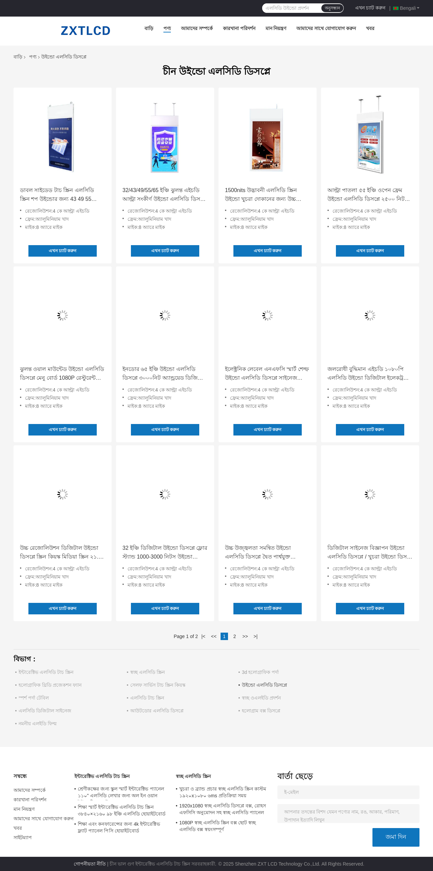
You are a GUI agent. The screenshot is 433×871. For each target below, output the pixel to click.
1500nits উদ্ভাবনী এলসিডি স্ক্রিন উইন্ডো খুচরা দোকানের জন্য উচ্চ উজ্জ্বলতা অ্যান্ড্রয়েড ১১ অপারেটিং (264, 195)
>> (245, 636)
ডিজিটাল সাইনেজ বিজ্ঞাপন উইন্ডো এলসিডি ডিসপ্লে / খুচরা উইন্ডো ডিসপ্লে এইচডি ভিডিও (370, 553)
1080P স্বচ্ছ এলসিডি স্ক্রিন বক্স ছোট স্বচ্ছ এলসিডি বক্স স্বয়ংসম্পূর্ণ (217, 826)
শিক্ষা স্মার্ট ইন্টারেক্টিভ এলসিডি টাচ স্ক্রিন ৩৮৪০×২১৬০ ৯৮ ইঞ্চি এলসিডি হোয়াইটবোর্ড (121, 810)
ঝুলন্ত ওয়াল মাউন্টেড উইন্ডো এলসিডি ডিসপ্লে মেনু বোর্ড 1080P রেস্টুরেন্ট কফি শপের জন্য (62, 374)
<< (213, 636)
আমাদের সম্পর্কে (197, 28)
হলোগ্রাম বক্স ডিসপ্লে (261, 710)
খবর (370, 28)
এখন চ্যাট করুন (370, 7)
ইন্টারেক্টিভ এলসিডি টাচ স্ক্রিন (46, 672)
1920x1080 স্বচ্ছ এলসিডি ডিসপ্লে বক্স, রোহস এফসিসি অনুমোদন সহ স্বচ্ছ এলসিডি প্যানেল (222, 809)
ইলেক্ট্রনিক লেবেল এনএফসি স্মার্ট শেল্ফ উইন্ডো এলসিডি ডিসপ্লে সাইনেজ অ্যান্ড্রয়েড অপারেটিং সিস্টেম (267, 374)
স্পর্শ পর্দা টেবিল (34, 698)
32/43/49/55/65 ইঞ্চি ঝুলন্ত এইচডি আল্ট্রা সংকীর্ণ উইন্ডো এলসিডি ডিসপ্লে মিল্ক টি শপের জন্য (164, 195)
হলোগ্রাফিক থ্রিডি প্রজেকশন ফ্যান (50, 685)
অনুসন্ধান (332, 8)
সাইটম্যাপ (23, 837)
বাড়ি (148, 28)
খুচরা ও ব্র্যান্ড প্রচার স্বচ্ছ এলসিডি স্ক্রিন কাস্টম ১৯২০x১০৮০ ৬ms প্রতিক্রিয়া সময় (222, 792)
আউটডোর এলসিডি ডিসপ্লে (157, 710)
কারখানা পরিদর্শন (239, 28)
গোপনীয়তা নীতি (90, 864)
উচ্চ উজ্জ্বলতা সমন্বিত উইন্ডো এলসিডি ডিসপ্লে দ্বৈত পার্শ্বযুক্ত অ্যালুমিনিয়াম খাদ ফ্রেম (258, 553)
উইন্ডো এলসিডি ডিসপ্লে (264, 685)
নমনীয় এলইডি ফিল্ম (37, 723)
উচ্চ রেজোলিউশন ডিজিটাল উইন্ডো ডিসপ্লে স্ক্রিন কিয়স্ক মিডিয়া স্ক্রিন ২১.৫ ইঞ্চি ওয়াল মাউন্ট (61, 553)
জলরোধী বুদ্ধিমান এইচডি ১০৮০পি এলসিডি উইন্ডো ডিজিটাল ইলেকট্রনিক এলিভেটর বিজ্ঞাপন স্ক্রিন (369, 374)
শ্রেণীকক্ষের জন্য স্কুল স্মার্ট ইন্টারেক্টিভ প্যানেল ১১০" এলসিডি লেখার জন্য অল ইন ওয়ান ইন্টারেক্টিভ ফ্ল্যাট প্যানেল (121, 793)
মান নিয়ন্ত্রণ (276, 28)
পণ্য (167, 28)
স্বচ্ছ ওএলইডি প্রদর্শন (261, 698)
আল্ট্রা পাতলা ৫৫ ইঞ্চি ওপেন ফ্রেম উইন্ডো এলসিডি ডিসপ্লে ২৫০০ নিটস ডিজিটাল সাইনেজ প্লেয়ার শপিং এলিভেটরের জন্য (367, 195)
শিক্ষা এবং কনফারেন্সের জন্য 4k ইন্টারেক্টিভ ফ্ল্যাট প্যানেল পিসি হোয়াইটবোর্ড (119, 827)
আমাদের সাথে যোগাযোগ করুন (326, 28)
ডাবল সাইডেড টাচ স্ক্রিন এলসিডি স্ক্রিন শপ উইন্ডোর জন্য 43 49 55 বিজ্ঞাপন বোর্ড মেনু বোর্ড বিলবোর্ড (57, 195)
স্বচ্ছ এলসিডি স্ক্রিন (147, 672)
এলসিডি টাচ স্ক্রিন (147, 698)
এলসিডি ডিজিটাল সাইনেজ (45, 710)
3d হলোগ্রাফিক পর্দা (260, 672)
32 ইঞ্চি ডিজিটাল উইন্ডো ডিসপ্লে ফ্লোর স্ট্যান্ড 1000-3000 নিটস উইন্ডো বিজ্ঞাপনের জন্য (164, 553)
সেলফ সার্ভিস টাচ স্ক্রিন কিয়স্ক (157, 685)
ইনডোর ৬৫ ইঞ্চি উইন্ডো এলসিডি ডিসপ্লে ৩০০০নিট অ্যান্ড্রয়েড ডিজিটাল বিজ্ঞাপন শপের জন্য (164, 374)
